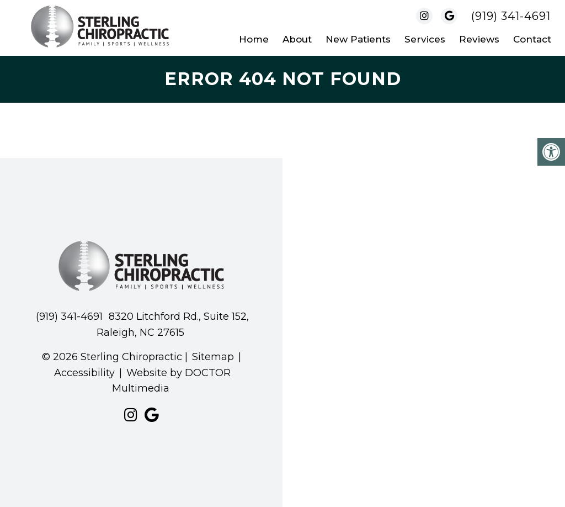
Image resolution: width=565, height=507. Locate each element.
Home (254, 39)
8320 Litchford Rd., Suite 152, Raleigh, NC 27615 (173, 324)
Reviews (479, 39)
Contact (532, 39)
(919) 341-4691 (511, 16)
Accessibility (84, 373)
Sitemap (213, 357)
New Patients (358, 39)
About (297, 39)
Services (424, 39)
